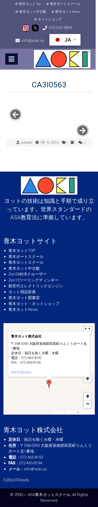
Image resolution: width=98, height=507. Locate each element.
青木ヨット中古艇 (33, 12)
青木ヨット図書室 (24, 297)
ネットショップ (51, 19)
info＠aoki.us (35, 469)
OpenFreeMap (71, 413)
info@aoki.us (79, 27)
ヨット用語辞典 (22, 292)
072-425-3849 (44, 27)
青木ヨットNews (69, 12)
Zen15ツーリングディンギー (33, 280)
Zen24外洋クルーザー (27, 274)
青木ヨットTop (31, 4)
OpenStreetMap (86, 413)
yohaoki (26, 142)
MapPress (59, 413)
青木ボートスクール (66, 4)
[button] (49, 384)
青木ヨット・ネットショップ (33, 303)
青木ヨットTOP (21, 250)
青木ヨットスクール (26, 262)
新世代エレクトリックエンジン (35, 286)
